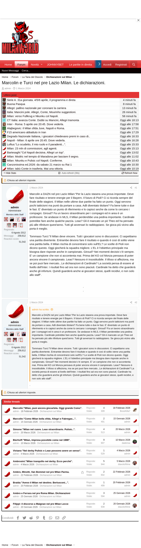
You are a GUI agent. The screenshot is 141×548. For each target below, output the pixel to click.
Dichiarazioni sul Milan (51, 411)
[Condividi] (131, 188)
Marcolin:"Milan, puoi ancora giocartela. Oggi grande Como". (47, 408)
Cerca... (26, 70)
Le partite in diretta (80, 64)
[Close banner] (138, 20)
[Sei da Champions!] (18, 219)
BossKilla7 (125, 411)
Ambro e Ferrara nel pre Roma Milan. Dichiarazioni (41, 493)
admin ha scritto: (40, 309)
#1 (136, 187)
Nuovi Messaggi (10, 70)
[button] (41, 64)
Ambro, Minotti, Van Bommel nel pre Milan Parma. (41, 472)
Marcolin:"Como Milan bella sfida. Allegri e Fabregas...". (44, 418)
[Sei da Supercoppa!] (9, 225)
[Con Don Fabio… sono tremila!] (24, 219)
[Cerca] (133, 64)
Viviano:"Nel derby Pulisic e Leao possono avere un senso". (47, 450)
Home (8, 64)
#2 (136, 302)
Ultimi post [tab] (10, 95)
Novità (35, 64)
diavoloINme (124, 464)
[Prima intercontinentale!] (21, 225)
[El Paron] (12, 219)
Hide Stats (10, 173)
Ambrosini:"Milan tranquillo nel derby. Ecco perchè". (43, 461)
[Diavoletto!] (6, 219)
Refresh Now (129, 173)
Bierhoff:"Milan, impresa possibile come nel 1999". (41, 440)
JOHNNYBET (55, 64)
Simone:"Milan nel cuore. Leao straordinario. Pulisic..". (44, 429)
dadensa (126, 443)
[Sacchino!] (15, 225)
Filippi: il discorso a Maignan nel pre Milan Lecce (40, 503)
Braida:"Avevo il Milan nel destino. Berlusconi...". (41, 482)
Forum (21, 64)
